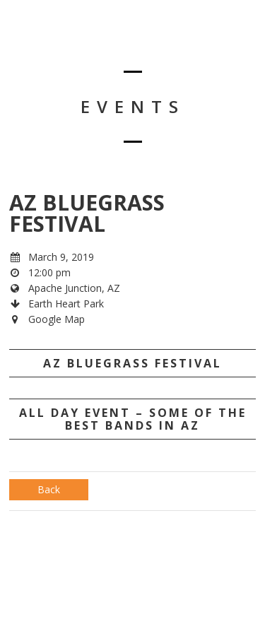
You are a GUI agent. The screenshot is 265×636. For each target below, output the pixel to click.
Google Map (56, 319)
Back (48, 489)
